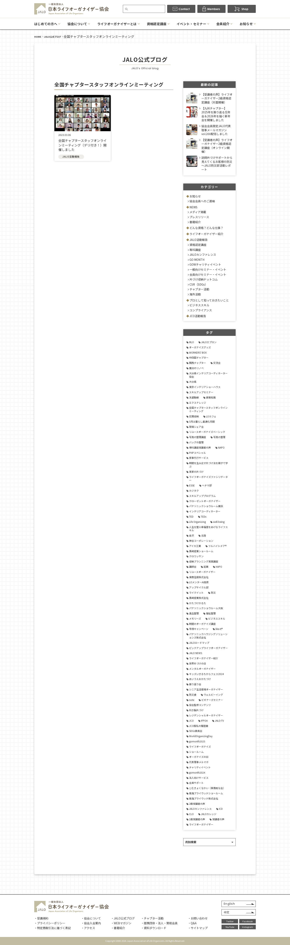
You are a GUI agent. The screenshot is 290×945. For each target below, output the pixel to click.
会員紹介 (222, 23)
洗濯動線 (194, 397)
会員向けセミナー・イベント (208, 274)
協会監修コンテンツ (200, 705)
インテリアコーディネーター (204, 511)
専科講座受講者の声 (200, 447)
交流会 (217, 362)
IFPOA (204, 720)
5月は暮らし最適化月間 (202, 421)
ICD (221, 808)
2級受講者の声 (197, 803)
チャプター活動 (199, 289)
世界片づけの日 (197, 663)
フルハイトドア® (217, 546)
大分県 (192, 381)
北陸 (203, 535)
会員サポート (196, 782)
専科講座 (195, 250)
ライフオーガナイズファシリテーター (208, 478)
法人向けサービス (198, 777)
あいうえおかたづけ (200, 679)
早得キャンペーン (198, 628)
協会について (77, 23)
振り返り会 (195, 684)
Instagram (247, 926)
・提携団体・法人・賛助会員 (159, 923)
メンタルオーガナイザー (202, 668)
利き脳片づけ (196, 710)
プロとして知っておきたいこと (209, 300)
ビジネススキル (199, 305)
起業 (206, 566)
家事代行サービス (198, 457)
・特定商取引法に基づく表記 (52, 928)
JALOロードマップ (199, 642)
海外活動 (195, 294)
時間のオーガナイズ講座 (202, 623)
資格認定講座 (157, 23)
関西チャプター (197, 362)
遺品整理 (194, 613)
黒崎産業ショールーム (201, 551)
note (191, 700)
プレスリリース (199, 217)
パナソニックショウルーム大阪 (206, 608)
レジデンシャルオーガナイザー (206, 715)
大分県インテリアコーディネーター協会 (208, 374)
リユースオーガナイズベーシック (207, 431)
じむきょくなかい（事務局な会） (207, 788)
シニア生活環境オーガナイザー (206, 689)
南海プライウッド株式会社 (203, 798)
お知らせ (246, 23)
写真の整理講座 (197, 437)
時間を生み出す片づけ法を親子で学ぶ (208, 464)
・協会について (91, 918)
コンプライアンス (201, 310)
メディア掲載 (198, 212)
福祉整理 (211, 613)
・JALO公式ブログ (123, 918)
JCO (191, 720)
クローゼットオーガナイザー (205, 501)
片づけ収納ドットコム (204, 279)
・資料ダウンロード (153, 928)
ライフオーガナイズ (200, 746)
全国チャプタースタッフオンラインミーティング (208, 409)
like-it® (219, 628)
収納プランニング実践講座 (203, 561)
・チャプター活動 (152, 918)
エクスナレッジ (197, 402)
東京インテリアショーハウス (205, 387)
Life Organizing (197, 521)
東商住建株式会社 (198, 577)
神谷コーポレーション (201, 540)
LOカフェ (211, 416)
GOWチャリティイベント (205, 264)
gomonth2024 (197, 772)
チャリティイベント (200, 767)
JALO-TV (219, 720)
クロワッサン (196, 556)
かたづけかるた (197, 603)
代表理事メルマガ (198, 762)
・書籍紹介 (118, 928)
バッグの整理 (196, 442)
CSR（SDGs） (199, 284)
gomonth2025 (197, 741)
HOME (37, 36)
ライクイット (196, 592)
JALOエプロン (208, 342)
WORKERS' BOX (198, 352)
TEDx (203, 516)
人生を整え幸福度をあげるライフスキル (208, 528)
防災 (213, 592)
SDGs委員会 (195, 730)
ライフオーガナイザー (201, 824)
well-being (219, 521)
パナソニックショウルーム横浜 (206, 506)
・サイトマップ (198, 928)
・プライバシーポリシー (49, 923)
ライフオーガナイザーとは (117, 23)
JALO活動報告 (199, 240)
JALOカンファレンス (203, 255)
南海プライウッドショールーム (206, 793)
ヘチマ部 (207, 485)
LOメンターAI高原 (199, 582)
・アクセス (88, 928)
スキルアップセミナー (201, 392)
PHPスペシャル (197, 452)
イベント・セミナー (191, 23)
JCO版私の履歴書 (198, 725)
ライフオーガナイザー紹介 (206, 234)
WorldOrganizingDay (200, 736)
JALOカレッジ (208, 814)
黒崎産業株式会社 (198, 597)
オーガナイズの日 (198, 756)
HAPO (219, 566)
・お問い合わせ (198, 918)
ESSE (192, 485)
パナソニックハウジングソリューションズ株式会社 (208, 635)
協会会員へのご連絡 (202, 201)
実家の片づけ (196, 471)
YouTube (230, 926)
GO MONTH (197, 260)
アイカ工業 (195, 546)
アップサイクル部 (198, 587)
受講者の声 (218, 819)
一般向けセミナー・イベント (208, 269)
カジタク (194, 490)
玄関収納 (194, 416)
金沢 (191, 535)
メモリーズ (195, 618)
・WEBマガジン (121, 923)
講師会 (192, 566)
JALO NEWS (195, 653)
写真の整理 (219, 437)
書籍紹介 (195, 222)
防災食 (192, 694)
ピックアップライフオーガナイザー (208, 648)
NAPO (221, 447)
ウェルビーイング (213, 694)
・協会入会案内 (91, 923)
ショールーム (196, 751)
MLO (191, 342)
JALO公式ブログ (52, 36)
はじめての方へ (45, 23)
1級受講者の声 (197, 819)
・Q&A (192, 923)
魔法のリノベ (196, 368)
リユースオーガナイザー (202, 572)
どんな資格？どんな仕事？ (206, 228)
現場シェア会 (196, 426)
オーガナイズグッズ (200, 347)
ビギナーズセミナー (212, 700)
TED (191, 516)
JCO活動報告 (198, 316)
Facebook (247, 921)
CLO (191, 814)
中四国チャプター (198, 357)
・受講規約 (41, 918)
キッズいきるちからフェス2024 (206, 674)
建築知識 (211, 397)
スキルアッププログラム (202, 495)
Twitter (230, 921)
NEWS (193, 207)
